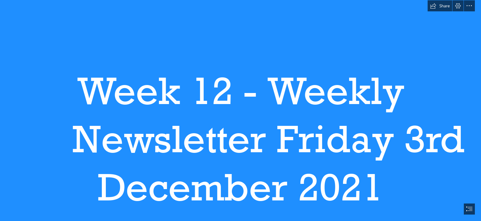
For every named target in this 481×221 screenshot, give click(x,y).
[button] (440, 5)
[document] (240, 110)
